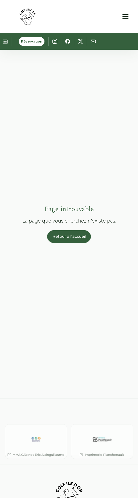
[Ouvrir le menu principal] (125, 16)
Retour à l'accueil (69, 236)
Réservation (31, 41)
